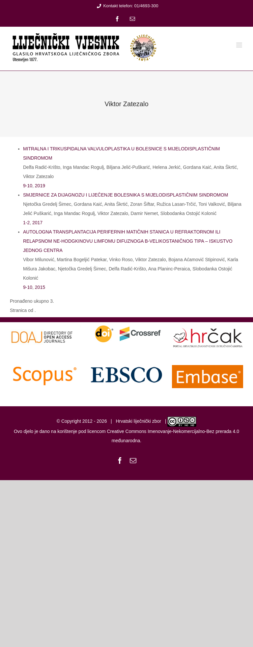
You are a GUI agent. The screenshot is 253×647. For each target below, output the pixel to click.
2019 (40, 185)
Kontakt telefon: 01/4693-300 (126, 5)
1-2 (26, 222)
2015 (40, 287)
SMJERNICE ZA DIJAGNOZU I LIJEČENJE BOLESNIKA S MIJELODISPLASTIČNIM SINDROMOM (125, 195)
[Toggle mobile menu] (239, 45)
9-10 (27, 185)
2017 (37, 222)
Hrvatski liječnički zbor (138, 421)
